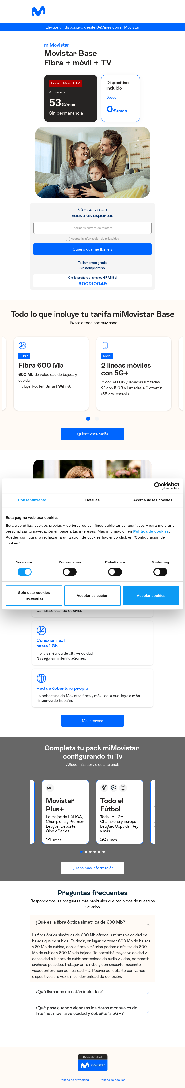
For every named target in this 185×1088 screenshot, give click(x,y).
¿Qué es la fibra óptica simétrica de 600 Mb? (80, 922)
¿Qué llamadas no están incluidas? (69, 991)
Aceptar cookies (151, 595)
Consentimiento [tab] (32, 500)
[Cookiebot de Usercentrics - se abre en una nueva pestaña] (157, 486)
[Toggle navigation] (147, 11)
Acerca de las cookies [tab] (152, 500)
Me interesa (92, 720)
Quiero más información (93, 868)
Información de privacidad (101, 238)
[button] (88, 419)
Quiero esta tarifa (92, 434)
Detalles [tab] (92, 500)
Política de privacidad (74, 1080)
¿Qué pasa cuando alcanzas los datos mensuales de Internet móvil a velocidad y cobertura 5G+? (86, 1010)
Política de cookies (151, 531)
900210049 (92, 284)
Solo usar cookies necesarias (34, 595)
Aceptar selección (92, 595)
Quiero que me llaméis (92, 249)
